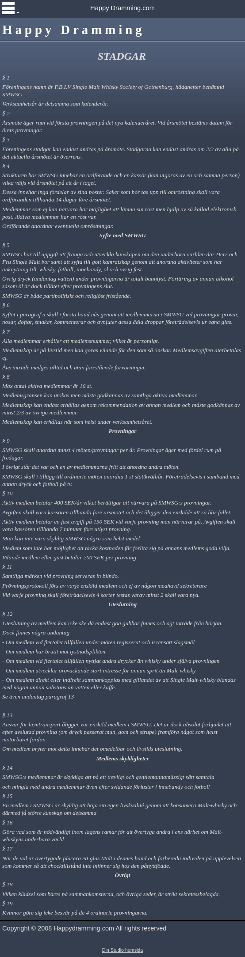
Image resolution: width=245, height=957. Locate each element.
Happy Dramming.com (122, 7)
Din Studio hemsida (122, 950)
